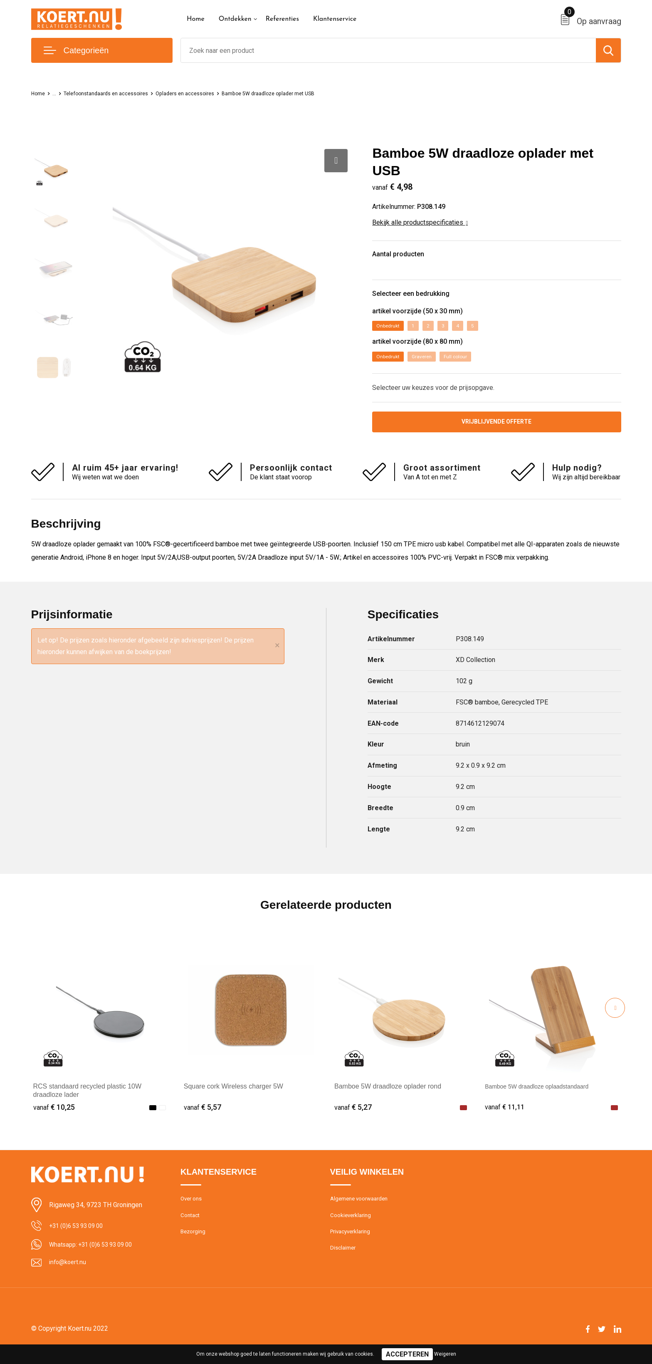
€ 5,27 (353, 1117)
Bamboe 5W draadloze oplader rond (387, 1096)
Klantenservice (335, 19)
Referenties (282, 19)
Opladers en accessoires (208, 93)
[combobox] (388, 50)
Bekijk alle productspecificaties (420, 222)
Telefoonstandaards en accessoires (116, 93)
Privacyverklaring (352, 1246)
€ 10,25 (54, 1117)
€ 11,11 (505, 1117)
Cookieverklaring (352, 1228)
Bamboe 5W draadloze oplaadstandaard (544, 1096)
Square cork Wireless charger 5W (233, 1096)
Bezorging (194, 1246)
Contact (191, 1228)
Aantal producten (407, 256)
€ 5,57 (202, 1117)
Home (196, 19)
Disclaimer (344, 1263)
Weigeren (445, 1354)
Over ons (192, 1210)
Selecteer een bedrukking (423, 299)
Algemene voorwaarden (362, 1210)
